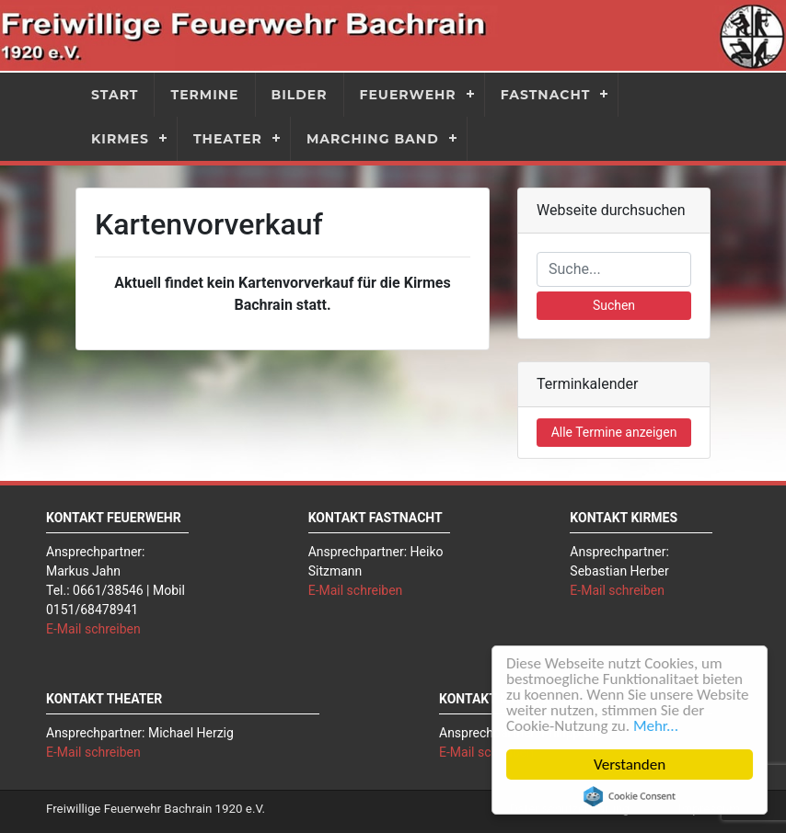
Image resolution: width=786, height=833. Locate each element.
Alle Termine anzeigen (614, 432)
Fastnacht (546, 94)
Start (114, 94)
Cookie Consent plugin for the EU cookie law (630, 796)
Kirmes (120, 139)
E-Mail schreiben (93, 629)
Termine (204, 94)
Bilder (300, 94)
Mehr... (655, 726)
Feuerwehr (408, 94)
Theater (227, 139)
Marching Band (372, 139)
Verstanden (629, 764)
